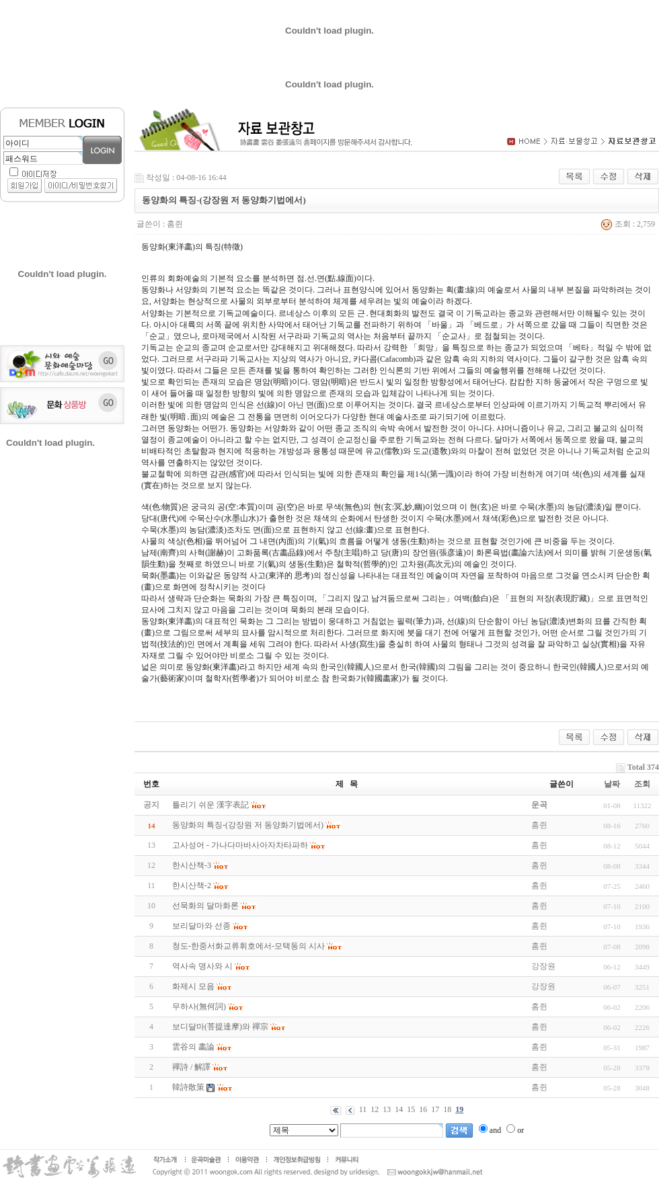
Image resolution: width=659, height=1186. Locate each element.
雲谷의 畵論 (193, 1047)
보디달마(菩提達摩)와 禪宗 (220, 1026)
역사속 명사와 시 (202, 966)
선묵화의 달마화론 (205, 905)
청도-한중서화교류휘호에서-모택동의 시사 (248, 946)
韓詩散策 (188, 1087)
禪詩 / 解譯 (191, 1067)
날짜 (612, 784)
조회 (642, 784)
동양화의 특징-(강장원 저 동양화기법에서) (247, 825)
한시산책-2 (191, 885)
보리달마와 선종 (201, 926)
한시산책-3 (191, 865)
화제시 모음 (193, 986)
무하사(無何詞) (199, 1006)
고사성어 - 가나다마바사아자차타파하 (240, 845)
